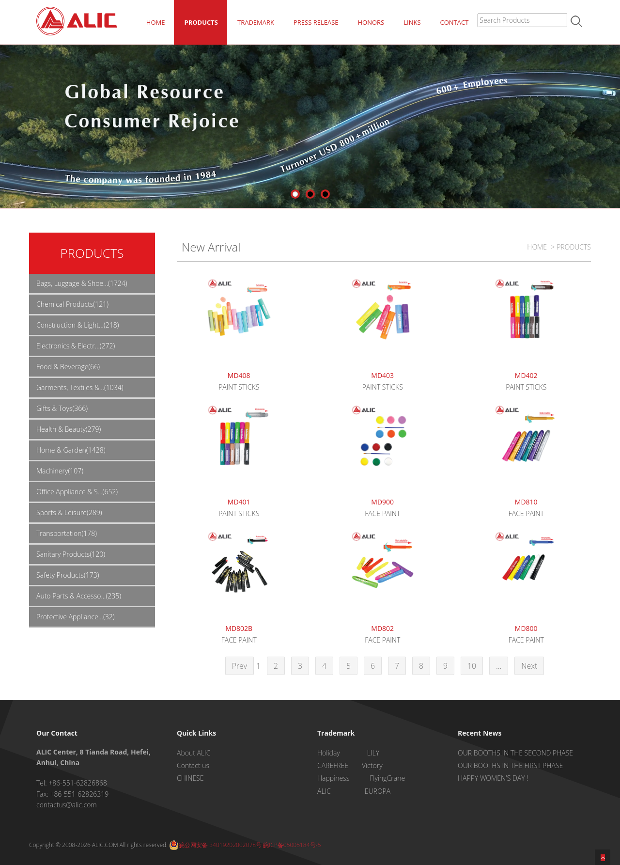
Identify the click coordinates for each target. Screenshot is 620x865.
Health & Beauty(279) (68, 429)
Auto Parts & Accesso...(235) (78, 595)
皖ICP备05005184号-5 (292, 845)
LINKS (411, 22)
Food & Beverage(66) (68, 366)
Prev (239, 666)
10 (471, 666)
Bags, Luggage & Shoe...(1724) (81, 283)
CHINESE (190, 778)
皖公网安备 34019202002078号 (215, 845)
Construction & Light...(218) (77, 325)
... (498, 666)
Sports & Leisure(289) (69, 512)
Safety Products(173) (67, 575)
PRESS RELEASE (316, 22)
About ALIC (193, 752)
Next (529, 666)
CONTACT (454, 22)
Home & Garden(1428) (70, 450)
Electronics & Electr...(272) (75, 345)
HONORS (370, 22)
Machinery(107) (59, 470)
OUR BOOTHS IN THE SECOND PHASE (515, 752)
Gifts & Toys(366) (62, 408)
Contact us (193, 765)
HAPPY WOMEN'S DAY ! (493, 778)
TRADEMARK (255, 22)
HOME (155, 22)
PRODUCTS (201, 22)
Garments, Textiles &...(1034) (80, 387)
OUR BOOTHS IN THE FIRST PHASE (510, 765)
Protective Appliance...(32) (75, 616)
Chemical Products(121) (72, 304)
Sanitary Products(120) (70, 554)
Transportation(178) (66, 533)
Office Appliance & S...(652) (77, 491)
